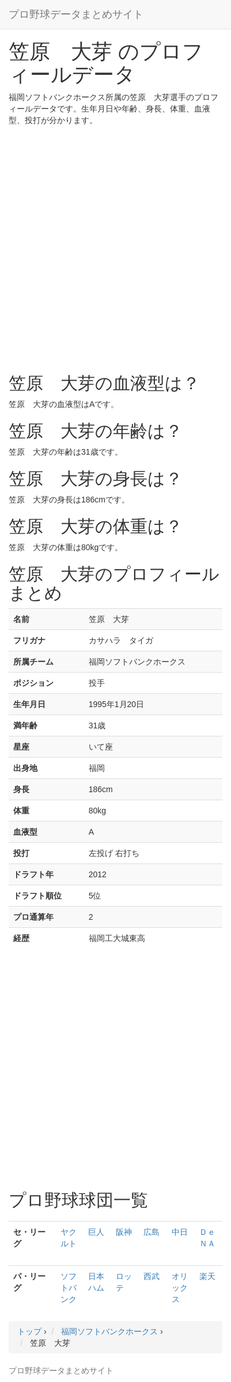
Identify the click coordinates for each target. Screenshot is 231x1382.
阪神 (124, 1232)
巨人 (96, 1232)
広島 (151, 1232)
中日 (180, 1232)
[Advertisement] (115, 247)
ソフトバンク (68, 1288)
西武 (151, 1276)
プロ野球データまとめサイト (76, 14)
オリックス (180, 1288)
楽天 (207, 1276)
